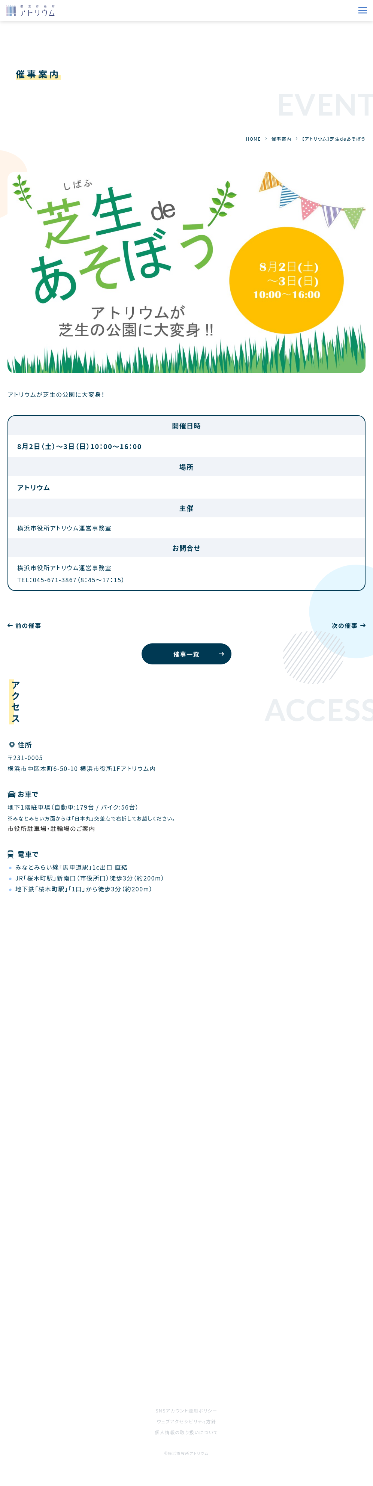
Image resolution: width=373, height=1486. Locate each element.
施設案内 (199, 1340)
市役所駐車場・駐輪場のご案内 (51, 828)
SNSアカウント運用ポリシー (186, 1410)
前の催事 (28, 625)
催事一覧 (186, 653)
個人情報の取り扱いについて (186, 1432)
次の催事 (344, 625)
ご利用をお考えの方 (35, 1361)
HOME (253, 138)
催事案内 (282, 138)
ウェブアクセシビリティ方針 (186, 1421)
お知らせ (198, 1319)
